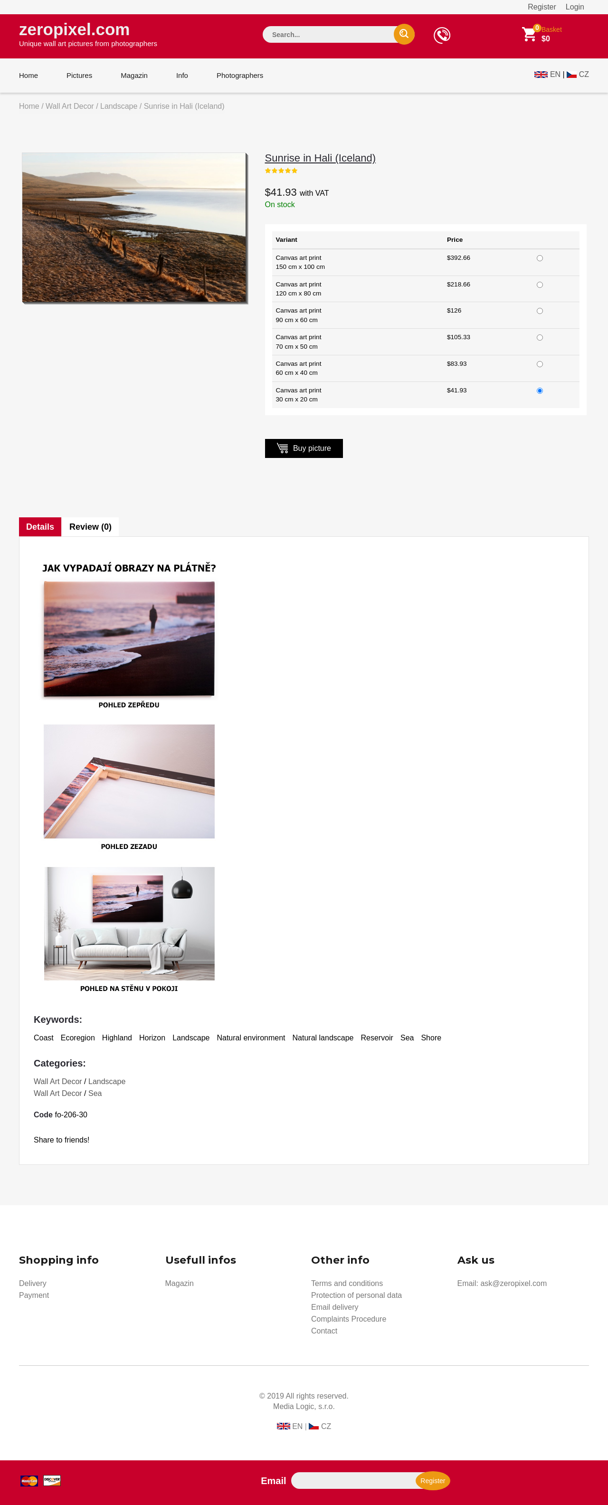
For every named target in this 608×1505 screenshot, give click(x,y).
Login (575, 7)
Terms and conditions (347, 1283)
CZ (584, 74)
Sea (95, 1093)
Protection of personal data (356, 1295)
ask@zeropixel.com (513, 1283)
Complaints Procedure (348, 1319)
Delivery (33, 1283)
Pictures (79, 75)
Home (28, 75)
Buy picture (304, 447)
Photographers (240, 75)
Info (182, 75)
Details (40, 527)
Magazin (134, 75)
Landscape (118, 106)
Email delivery (335, 1307)
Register (542, 7)
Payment (34, 1295)
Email (273, 1481)
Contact (324, 1331)
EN (555, 74)
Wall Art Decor (70, 106)
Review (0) (90, 527)
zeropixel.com (88, 34)
